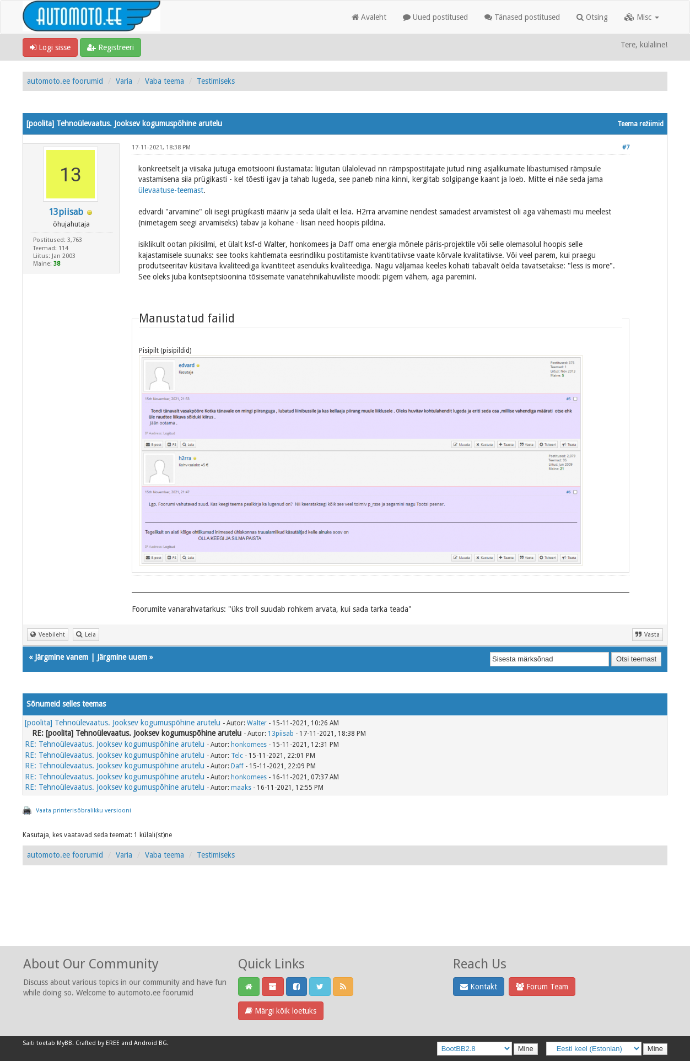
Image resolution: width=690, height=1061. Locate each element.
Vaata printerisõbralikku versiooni (83, 810)
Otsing (592, 17)
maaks (241, 787)
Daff (237, 766)
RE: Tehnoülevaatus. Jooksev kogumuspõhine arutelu (114, 744)
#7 (625, 147)
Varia (124, 81)
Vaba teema (164, 81)
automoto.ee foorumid (65, 81)
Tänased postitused (522, 17)
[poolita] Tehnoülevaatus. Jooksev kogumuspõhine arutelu (122, 722)
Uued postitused (435, 17)
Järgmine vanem (61, 657)
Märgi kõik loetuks (280, 1010)
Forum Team (542, 986)
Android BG (150, 1043)
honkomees (249, 744)
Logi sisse (50, 47)
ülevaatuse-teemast (170, 190)
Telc (237, 756)
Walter (257, 723)
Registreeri (110, 47)
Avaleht (369, 17)
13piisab (65, 212)
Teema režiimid (640, 124)
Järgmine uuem (122, 657)
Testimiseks (216, 81)
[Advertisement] (345, 917)
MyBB (64, 1043)
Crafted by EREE (98, 1043)
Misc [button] (641, 17)
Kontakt (478, 986)
